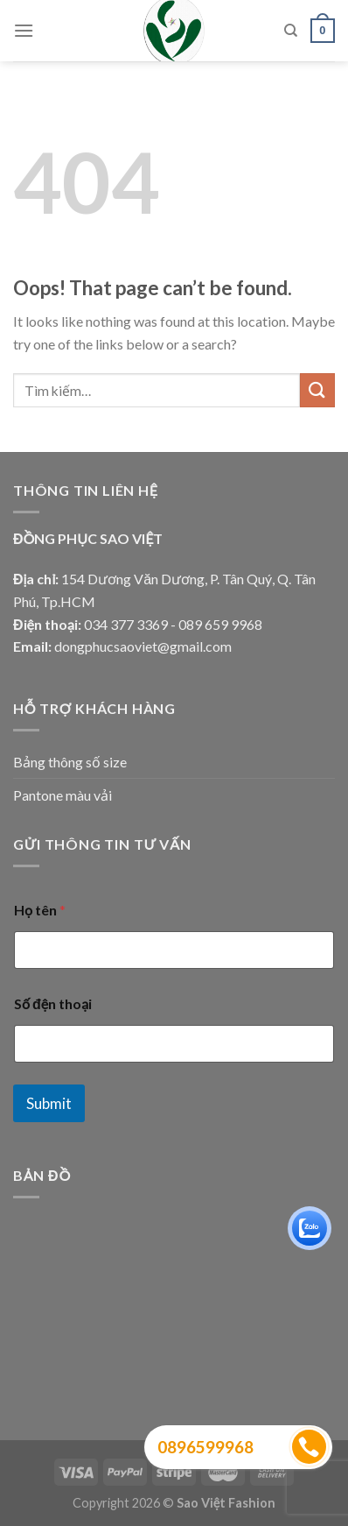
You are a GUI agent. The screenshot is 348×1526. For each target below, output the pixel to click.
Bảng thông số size (70, 761)
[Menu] (23, 30)
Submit (49, 1103)
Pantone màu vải (62, 795)
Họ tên (40, 909)
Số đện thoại (53, 1003)
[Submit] (317, 390)
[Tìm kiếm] (290, 30)
